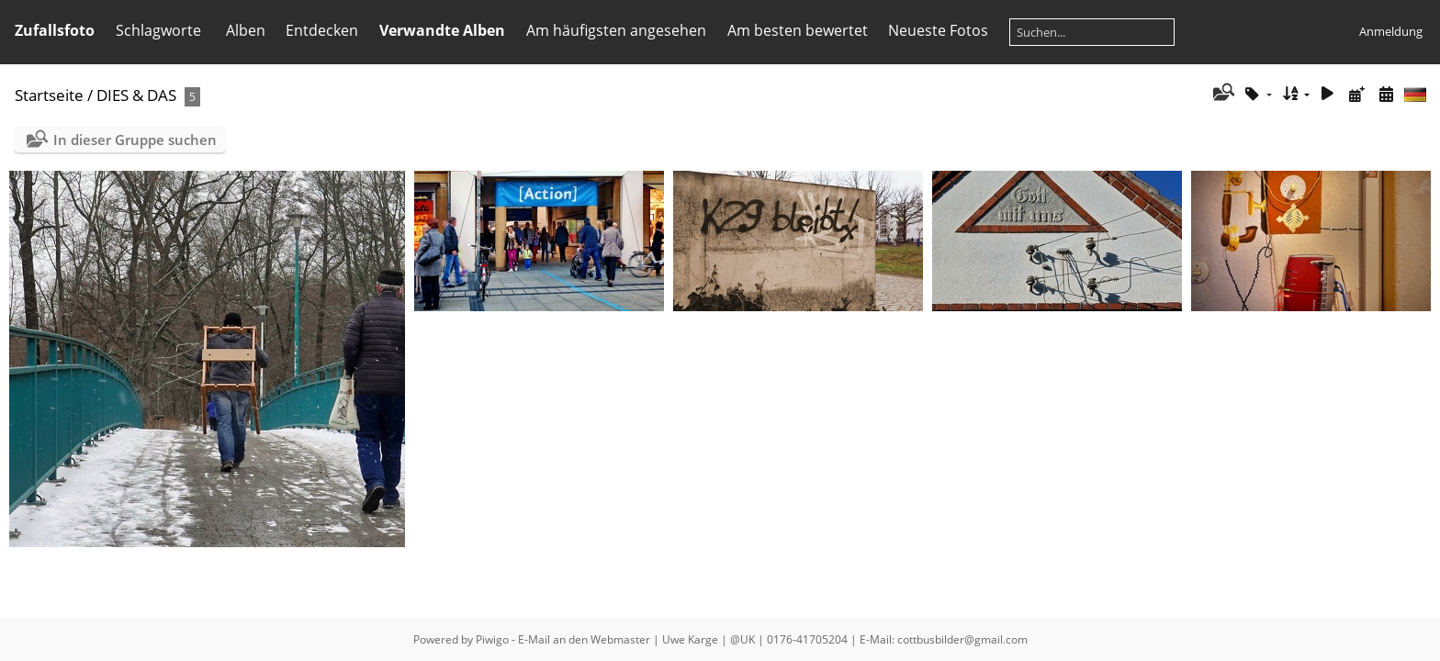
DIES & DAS (136, 95)
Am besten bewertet (797, 30)
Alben (245, 30)
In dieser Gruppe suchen (135, 139)
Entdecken (322, 30)
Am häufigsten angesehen (616, 30)
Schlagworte (158, 30)
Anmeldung (1391, 31)
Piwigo (492, 639)
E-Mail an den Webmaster (584, 639)
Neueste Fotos (938, 30)
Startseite (49, 95)
